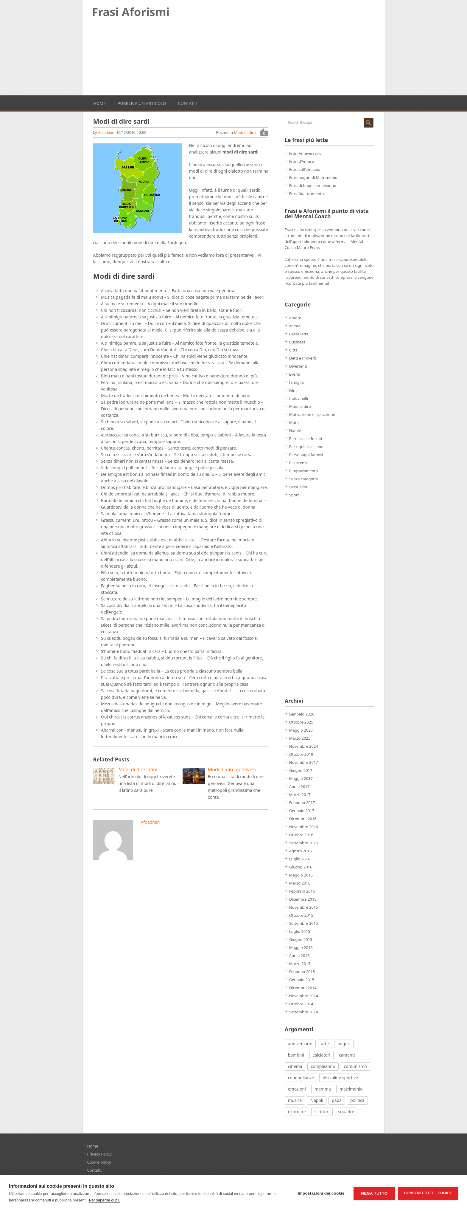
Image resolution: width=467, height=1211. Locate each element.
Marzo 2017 (300, 794)
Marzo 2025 (300, 738)
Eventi (294, 374)
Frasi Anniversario (305, 153)
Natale (295, 430)
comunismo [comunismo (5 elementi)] (355, 1066)
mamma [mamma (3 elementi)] (323, 1089)
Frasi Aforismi (131, 11)
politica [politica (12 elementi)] (357, 1100)
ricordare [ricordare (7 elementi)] (297, 1111)
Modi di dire (245, 132)
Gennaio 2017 (302, 810)
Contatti (187, 103)
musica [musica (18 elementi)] (295, 1100)
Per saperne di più (105, 1200)
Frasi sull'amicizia (304, 169)
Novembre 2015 (303, 907)
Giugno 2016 (300, 867)
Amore (295, 317)
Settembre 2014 (303, 1012)
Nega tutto (374, 1193)
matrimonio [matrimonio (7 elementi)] (351, 1089)
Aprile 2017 (299, 786)
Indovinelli (298, 398)
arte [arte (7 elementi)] (325, 1043)
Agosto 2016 (300, 851)
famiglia (296, 382)
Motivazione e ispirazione (312, 414)
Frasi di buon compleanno (312, 185)
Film (293, 390)
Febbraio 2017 (302, 802)
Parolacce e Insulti (305, 438)
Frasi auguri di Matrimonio (313, 177)
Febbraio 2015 (302, 971)
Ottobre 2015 (301, 915)
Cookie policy (99, 1162)
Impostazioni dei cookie (321, 1193)
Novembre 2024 (303, 746)
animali (296, 326)
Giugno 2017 (300, 770)
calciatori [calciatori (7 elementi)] (321, 1055)
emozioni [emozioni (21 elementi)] (297, 1089)
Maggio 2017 (301, 778)
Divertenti (298, 366)
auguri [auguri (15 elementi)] (343, 1043)
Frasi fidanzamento (306, 193)
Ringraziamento (303, 470)
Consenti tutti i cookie (428, 1193)
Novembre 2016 (303, 826)
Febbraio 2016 (302, 891)
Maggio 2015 (301, 947)
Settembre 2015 (303, 923)
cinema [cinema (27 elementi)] (295, 1066)
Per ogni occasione (306, 446)
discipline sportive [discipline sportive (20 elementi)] (340, 1077)
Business (297, 342)
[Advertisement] (234, 59)
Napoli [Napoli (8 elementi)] (316, 1100)
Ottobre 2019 (301, 754)
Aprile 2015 (299, 955)
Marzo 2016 (300, 883)
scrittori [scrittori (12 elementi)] (322, 1111)
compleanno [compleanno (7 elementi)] (323, 1066)
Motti (294, 422)
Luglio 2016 (299, 859)
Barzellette (299, 334)
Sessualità (298, 487)
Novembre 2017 (303, 762)
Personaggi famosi (306, 454)
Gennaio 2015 (302, 979)
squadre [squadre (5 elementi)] (346, 1111)
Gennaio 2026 (302, 714)
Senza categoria (303, 478)
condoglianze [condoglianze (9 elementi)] (301, 1077)
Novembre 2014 (303, 995)
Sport (294, 495)
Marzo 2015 (300, 963)
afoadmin (106, 132)
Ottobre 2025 (301, 722)
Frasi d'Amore (301, 161)
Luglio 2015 (299, 931)
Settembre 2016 (303, 842)
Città (293, 350)
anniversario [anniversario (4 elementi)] (300, 1043)
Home (99, 103)
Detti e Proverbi (303, 358)
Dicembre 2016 (303, 818)
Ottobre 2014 (301, 1003)
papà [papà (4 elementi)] (337, 1100)
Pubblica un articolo (142, 103)
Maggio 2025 (301, 730)
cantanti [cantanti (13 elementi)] (347, 1055)
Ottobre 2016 (301, 834)
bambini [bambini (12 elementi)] (296, 1055)
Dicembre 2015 (303, 899)
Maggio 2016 (301, 875)
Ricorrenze (299, 462)
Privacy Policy (99, 1154)
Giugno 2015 (300, 939)
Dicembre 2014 (303, 987)
